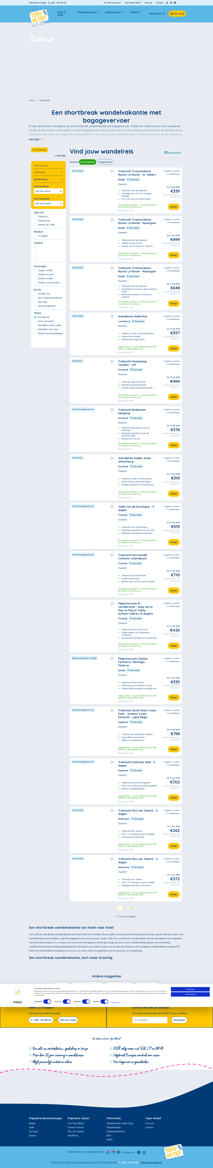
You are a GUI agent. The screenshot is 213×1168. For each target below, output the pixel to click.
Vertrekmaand (41, 198)
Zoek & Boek (61, 13)
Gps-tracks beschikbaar (48, 297)
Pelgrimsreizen (113, 12)
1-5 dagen (41, 235)
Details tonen (115, 1163)
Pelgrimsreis (42, 220)
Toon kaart (133, 179)
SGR (108, 1135)
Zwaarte (38, 243)
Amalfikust (73, 1135)
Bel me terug (177, 13)
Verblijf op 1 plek (44, 224)
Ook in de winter (44, 321)
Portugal (33, 1131)
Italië (31, 1127)
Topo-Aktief (153, 1118)
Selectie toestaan (190, 1155)
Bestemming (48, 179)
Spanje (32, 1135)
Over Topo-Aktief (133, 2)
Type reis (39, 212)
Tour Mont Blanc (76, 1123)
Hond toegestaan (45, 306)
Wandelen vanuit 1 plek (47, 325)
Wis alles (60, 155)
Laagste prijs (105, 162)
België (32, 1123)
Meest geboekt (87, 162)
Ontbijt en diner (43, 278)
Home (31, 100)
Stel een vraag (68, 1020)
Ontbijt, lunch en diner (47, 282)
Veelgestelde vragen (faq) (119, 1123)
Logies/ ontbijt (43, 270)
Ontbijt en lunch (44, 274)
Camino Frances (76, 1127)
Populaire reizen (78, 1118)
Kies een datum (48, 191)
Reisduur (38, 231)
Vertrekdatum (41, 186)
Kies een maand (48, 203)
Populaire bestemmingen (45, 1118)
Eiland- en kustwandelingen (86, 984)
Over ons (149, 1123)
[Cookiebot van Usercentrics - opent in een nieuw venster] (17, 1163)
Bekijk (174, 206)
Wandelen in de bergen (118, 984)
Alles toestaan (190, 1150)
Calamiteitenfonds (115, 1131)
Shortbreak (39, 149)
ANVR (109, 1139)
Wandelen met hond (46, 329)
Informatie (113, 1118)
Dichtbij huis (42, 293)
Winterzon (61, 984)
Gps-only (40, 301)
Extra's (37, 289)
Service (148, 2)
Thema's (134, 12)
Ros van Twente (76, 1131)
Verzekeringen (113, 1127)
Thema (37, 313)
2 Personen (48, 172)
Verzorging (40, 266)
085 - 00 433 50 (41, 1020)
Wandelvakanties (86, 12)
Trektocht (41, 216)
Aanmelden (179, 1020)
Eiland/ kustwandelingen (48, 333)
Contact (160, 2)
